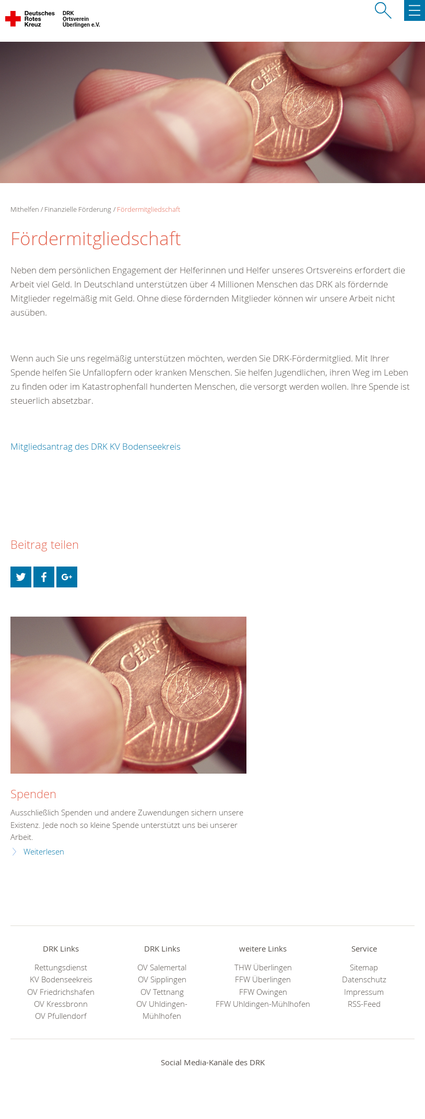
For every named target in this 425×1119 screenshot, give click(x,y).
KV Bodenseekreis (61, 979)
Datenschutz (364, 979)
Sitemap (364, 967)
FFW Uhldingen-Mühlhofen (263, 1004)
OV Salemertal (161, 967)
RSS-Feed (364, 1004)
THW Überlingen (263, 967)
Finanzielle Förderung (77, 209)
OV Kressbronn (61, 1004)
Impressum (364, 992)
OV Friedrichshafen (61, 992)
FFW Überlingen (263, 979)
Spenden (33, 794)
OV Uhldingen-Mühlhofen (161, 1010)
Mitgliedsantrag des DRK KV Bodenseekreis (95, 446)
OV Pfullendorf (61, 1016)
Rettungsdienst (60, 967)
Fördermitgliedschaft (148, 209)
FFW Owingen (263, 992)
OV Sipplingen (162, 979)
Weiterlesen (43, 852)
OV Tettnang (162, 992)
